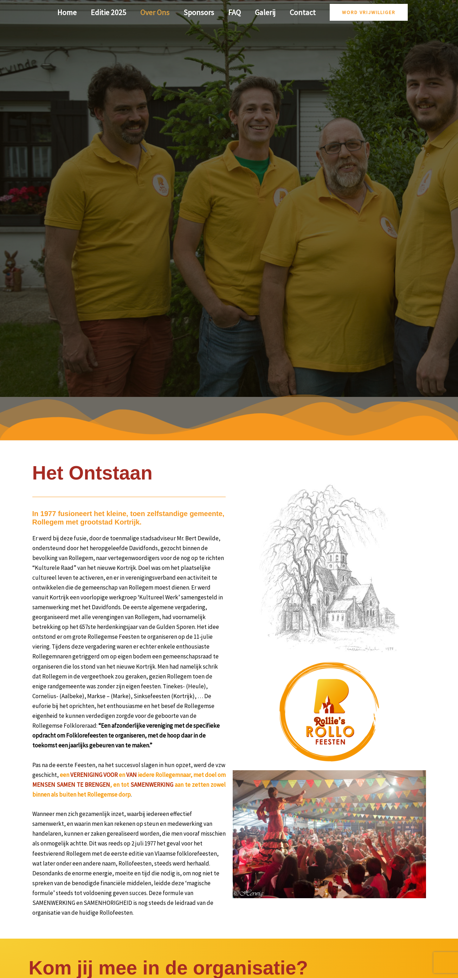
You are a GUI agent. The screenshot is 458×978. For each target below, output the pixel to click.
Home (62, 12)
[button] (374, 12)
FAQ (236, 12)
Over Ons (153, 12)
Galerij (268, 12)
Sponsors (198, 12)
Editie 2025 (105, 12)
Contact (307, 12)
